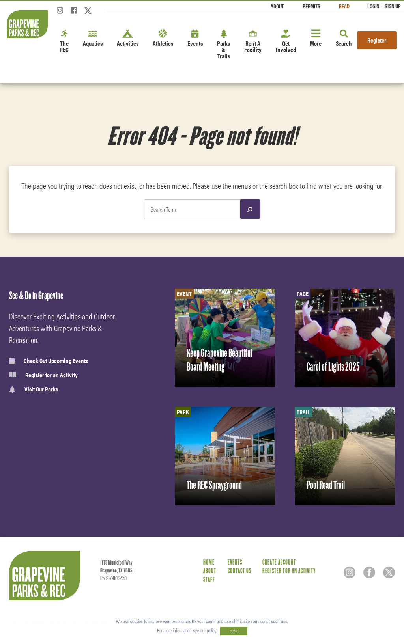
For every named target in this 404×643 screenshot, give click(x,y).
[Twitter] (88, 13)
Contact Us (239, 571)
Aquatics (93, 38)
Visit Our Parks (33, 389)
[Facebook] (74, 13)
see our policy (204, 630)
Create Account (279, 562)
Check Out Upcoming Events (48, 361)
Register (376, 40)
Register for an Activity (43, 375)
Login (373, 6)
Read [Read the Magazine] (344, 6)
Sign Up (393, 6)
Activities (127, 38)
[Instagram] (60, 13)
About (277, 6)
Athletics (163, 38)
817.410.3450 (116, 578)
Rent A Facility (253, 41)
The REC (64, 41)
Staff (209, 579)
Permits (311, 6)
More (316, 38)
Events (195, 38)
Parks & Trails (223, 44)
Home (209, 562)
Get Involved (286, 41)
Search (344, 38)
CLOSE (234, 631)
